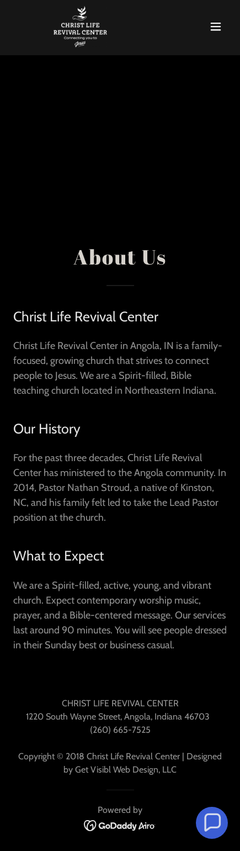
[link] (62, 26)
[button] (216, 26)
